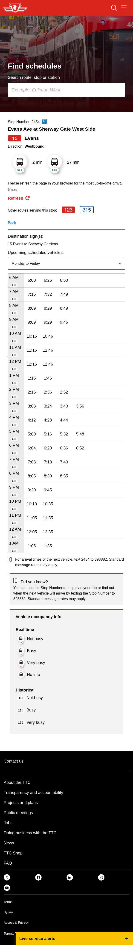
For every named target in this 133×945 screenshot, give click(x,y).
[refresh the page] (19, 198)
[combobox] (66, 90)
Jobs (8, 823)
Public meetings (18, 812)
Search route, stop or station (34, 77)
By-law (8, 912)
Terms (8, 902)
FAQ (8, 863)
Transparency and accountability (33, 792)
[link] (7, 877)
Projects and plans (21, 802)
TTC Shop (13, 853)
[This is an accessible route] (44, 121)
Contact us (13, 761)
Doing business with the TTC (30, 833)
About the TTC (17, 782)
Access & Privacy (16, 922)
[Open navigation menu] (123, 8)
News (9, 843)
